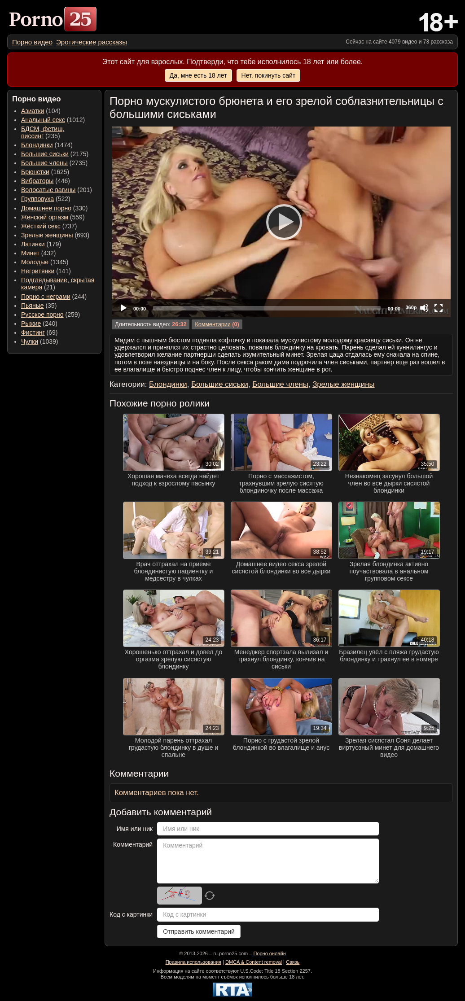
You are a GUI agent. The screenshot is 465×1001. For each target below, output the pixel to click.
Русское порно (42, 314)
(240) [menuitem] (39, 323)
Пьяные (32, 305)
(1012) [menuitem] (53, 119)
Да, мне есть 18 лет (198, 75)
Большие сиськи (45, 153)
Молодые (34, 262)
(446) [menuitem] (45, 180)
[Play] (281, 222)
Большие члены (44, 162)
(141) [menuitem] (46, 271)
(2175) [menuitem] (54, 153)
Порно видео (32, 42)
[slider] (267, 308)
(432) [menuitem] (38, 253)
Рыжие (31, 323)
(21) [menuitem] (57, 283)
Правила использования (193, 962)
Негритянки (37, 271)
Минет (30, 253)
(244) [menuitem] (54, 296)
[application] (281, 222)
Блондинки (37, 145)
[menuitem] (32, 42)
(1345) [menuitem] (44, 262)
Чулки (29, 341)
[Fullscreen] (438, 308)
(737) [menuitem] (49, 226)
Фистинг (33, 332)
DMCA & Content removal (253, 962)
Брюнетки (35, 171)
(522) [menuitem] (45, 198)
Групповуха (37, 198)
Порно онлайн (269, 953)
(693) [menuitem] (55, 235)
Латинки (33, 244)
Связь (292, 962)
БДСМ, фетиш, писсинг (42, 132)
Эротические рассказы (91, 42)
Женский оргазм (44, 217)
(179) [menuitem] (41, 244)
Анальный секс (43, 119)
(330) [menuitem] (54, 208)
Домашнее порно (46, 208)
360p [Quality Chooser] (411, 307)
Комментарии (212, 324)
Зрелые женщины (47, 235)
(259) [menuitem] (50, 314)
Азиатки (32, 110)
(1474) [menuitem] (47, 145)
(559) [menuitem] (53, 217)
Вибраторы (37, 180)
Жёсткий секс (41, 226)
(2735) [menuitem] (54, 162)
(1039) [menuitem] (39, 341)
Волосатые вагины (48, 189)
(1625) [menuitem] (45, 171)
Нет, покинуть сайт (268, 75)
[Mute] (424, 308)
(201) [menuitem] (56, 189)
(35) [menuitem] (39, 305)
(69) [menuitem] (39, 332)
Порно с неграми (45, 296)
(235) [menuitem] (42, 132)
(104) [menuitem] (41, 110)
